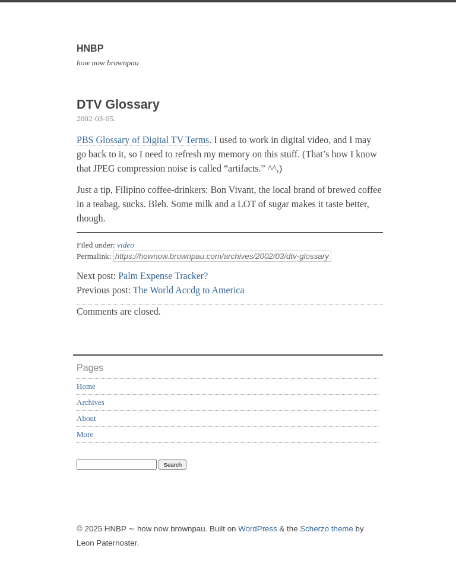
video (125, 244)
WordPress (257, 528)
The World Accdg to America (189, 290)
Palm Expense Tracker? (163, 276)
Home (86, 386)
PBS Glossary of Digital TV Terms (143, 140)
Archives (90, 402)
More (85, 434)
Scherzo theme (326, 528)
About (86, 418)
